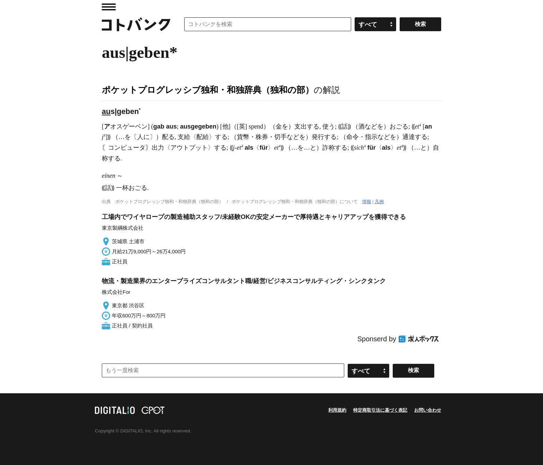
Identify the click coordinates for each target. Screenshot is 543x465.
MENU (109, 7)
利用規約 (337, 410)
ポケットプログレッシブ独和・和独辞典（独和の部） (208, 90)
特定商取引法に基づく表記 (380, 410)
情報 (366, 201)
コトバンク (136, 24)
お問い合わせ (427, 410)
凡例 (379, 201)
